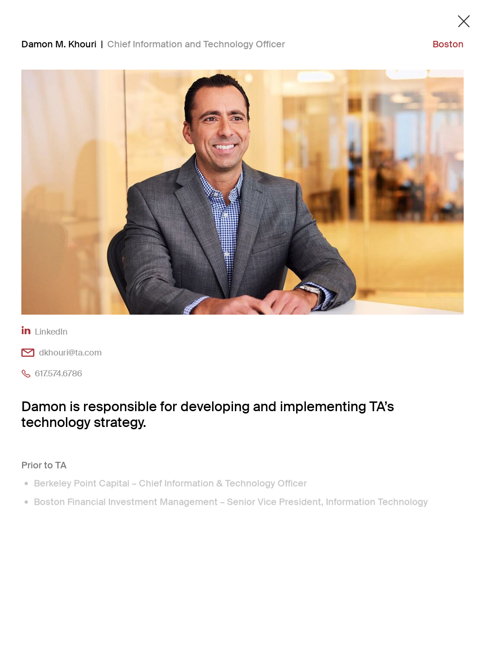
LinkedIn (51, 331)
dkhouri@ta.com (70, 352)
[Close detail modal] (464, 21)
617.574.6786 (58, 373)
